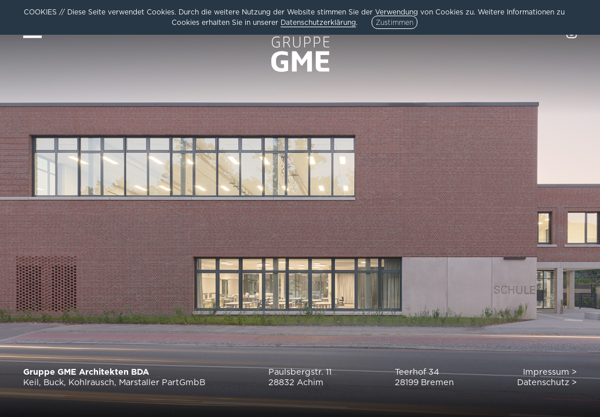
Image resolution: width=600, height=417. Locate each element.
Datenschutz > (547, 382)
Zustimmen (394, 22)
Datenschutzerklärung (318, 22)
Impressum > (550, 371)
